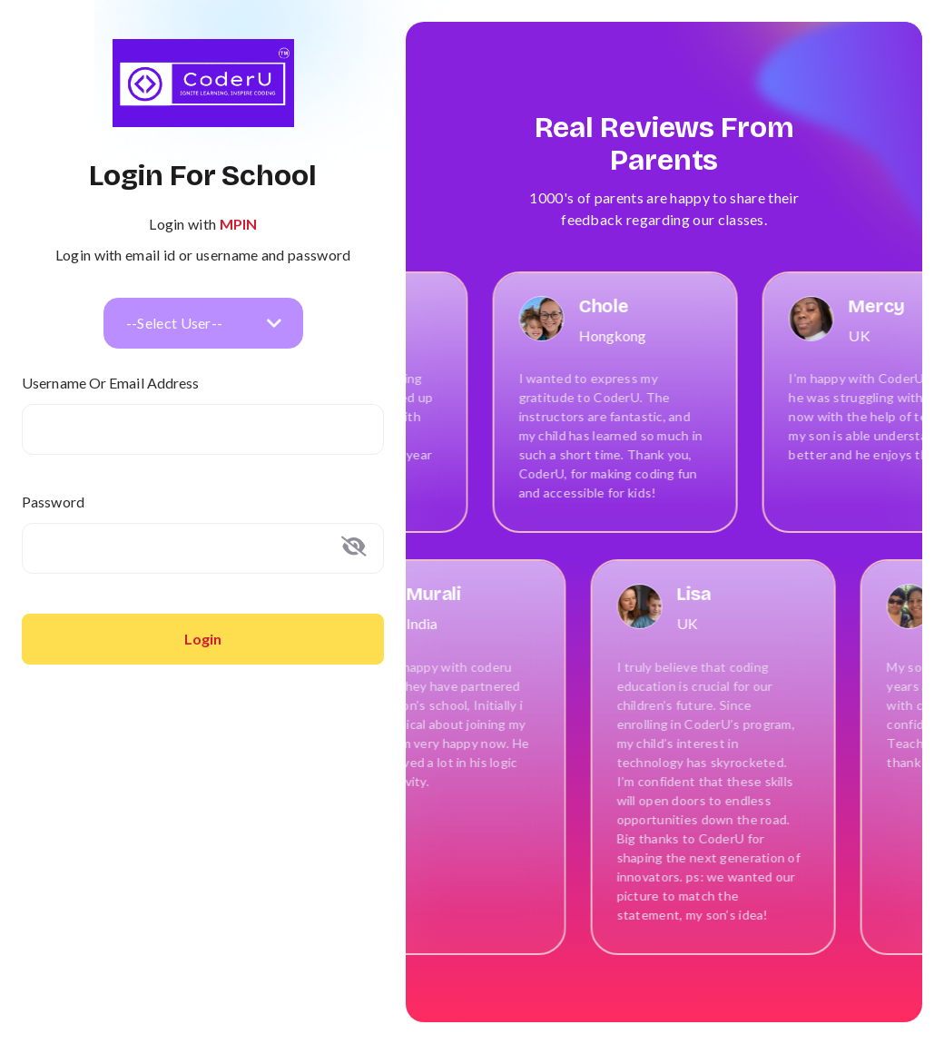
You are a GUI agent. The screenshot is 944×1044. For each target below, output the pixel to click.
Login (202, 638)
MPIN (238, 223)
